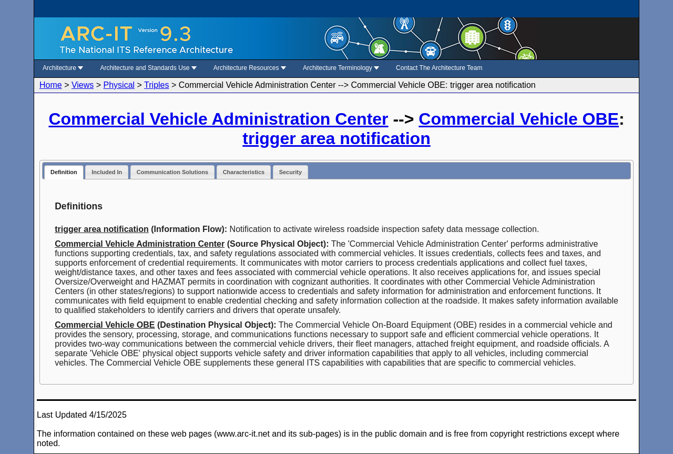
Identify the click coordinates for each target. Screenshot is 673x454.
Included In (106, 172)
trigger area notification (336, 138)
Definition (63, 172)
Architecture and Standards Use (148, 68)
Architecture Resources (249, 68)
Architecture (63, 68)
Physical (119, 84)
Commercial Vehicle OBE (519, 118)
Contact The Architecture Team (439, 68)
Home (50, 84)
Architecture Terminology (341, 68)
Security (290, 172)
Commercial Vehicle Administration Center (218, 118)
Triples (156, 84)
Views (83, 84)
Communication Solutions (172, 172)
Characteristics (244, 172)
